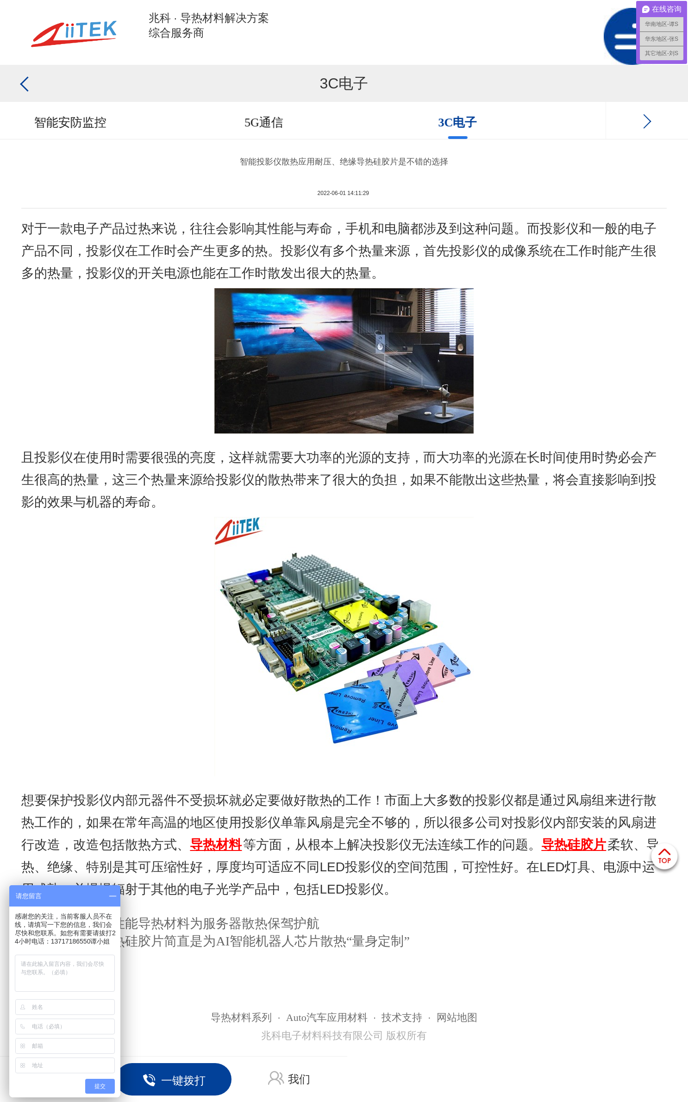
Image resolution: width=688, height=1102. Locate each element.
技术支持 (402, 1017)
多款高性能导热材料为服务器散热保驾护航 (196, 923)
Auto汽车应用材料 (327, 1017)
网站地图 (457, 1017)
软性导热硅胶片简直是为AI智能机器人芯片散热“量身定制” (241, 941)
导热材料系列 (241, 1017)
